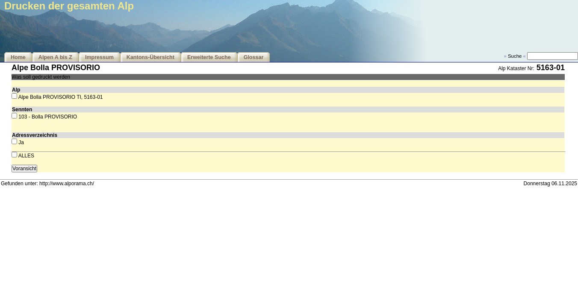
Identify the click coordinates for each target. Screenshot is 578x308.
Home (18, 57)
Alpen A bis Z (55, 57)
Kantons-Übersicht (150, 57)
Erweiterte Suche (209, 57)
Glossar (254, 57)
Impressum (99, 57)
